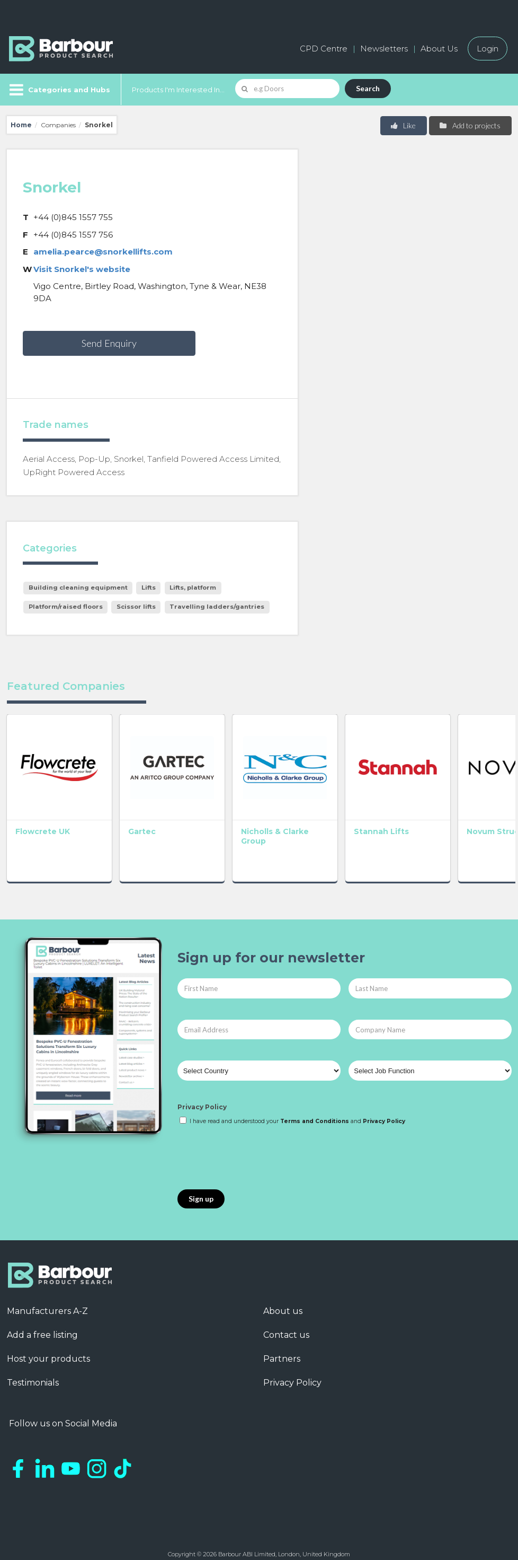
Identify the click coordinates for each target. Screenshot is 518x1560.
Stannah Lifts (350, 821)
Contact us (286, 1325)
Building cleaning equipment (78, 587)
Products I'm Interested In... (178, 89)
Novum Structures (462, 821)
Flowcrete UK (42, 821)
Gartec (131, 821)
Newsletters (384, 48)
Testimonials (33, 1373)
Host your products (48, 1349)
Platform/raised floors (66, 606)
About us (282, 1301)
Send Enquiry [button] (109, 343)
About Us (439, 48)
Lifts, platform (192, 587)
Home (21, 125)
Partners (281, 1349)
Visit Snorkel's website (81, 269)
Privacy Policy (202, 1097)
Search (368, 88)
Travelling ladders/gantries (216, 606)
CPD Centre (323, 48)
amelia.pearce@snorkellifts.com (103, 252)
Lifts (148, 587)
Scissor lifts (136, 606)
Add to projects (470, 125)
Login (487, 48)
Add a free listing (42, 1325)
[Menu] (58, 90)
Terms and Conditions (314, 1111)
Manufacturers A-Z (47, 1301)
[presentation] (257, 1148)
